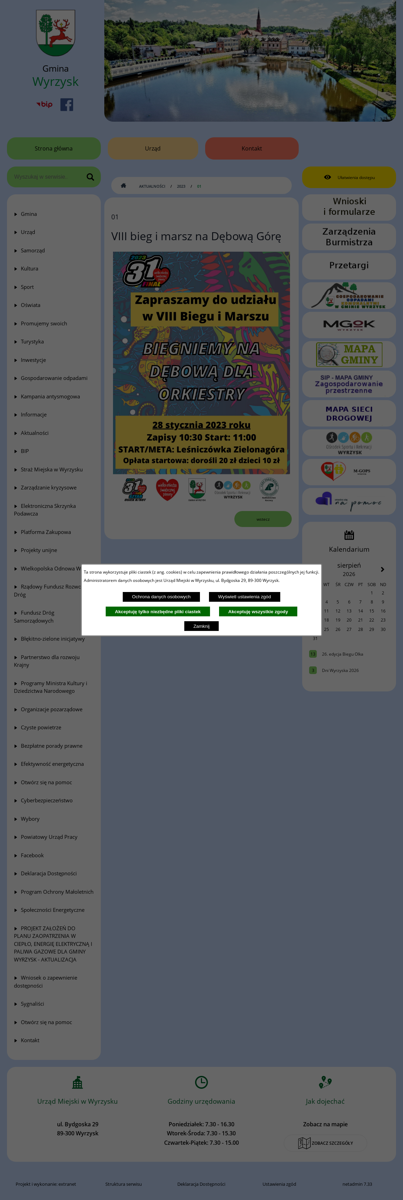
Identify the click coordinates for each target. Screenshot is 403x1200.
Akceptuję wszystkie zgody (258, 611)
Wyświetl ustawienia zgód (244, 596)
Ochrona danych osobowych (161, 596)
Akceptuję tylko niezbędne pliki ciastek (158, 611)
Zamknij (201, 626)
